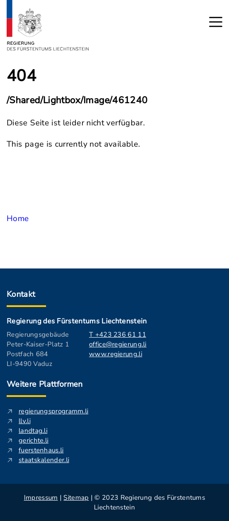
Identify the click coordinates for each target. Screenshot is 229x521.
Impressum (41, 497)
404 (21, 76)
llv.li (25, 420)
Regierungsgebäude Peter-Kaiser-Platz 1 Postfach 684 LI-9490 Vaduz (38, 349)
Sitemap (76, 497)
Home (18, 218)
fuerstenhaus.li (41, 450)
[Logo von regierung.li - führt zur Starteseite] (48, 25)
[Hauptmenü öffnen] (215, 22)
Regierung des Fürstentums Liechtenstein (77, 321)
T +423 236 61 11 (117, 334)
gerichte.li (33, 440)
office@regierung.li (118, 344)
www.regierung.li (115, 354)
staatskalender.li (44, 459)
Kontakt (21, 294)
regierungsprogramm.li (53, 411)
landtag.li (33, 430)
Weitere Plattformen (45, 384)
